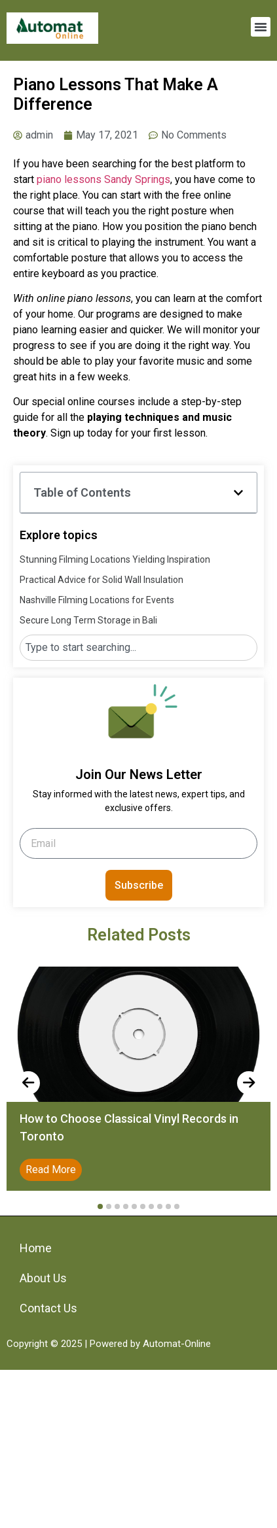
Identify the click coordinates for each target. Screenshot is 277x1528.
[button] (260, 27)
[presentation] (28, 1083)
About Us (43, 1278)
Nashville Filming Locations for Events (97, 600)
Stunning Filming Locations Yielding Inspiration (115, 559)
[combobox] (138, 648)
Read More (51, 1169)
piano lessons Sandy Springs (103, 179)
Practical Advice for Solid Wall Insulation (101, 579)
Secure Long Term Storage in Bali (88, 620)
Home (36, 1248)
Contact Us (48, 1308)
